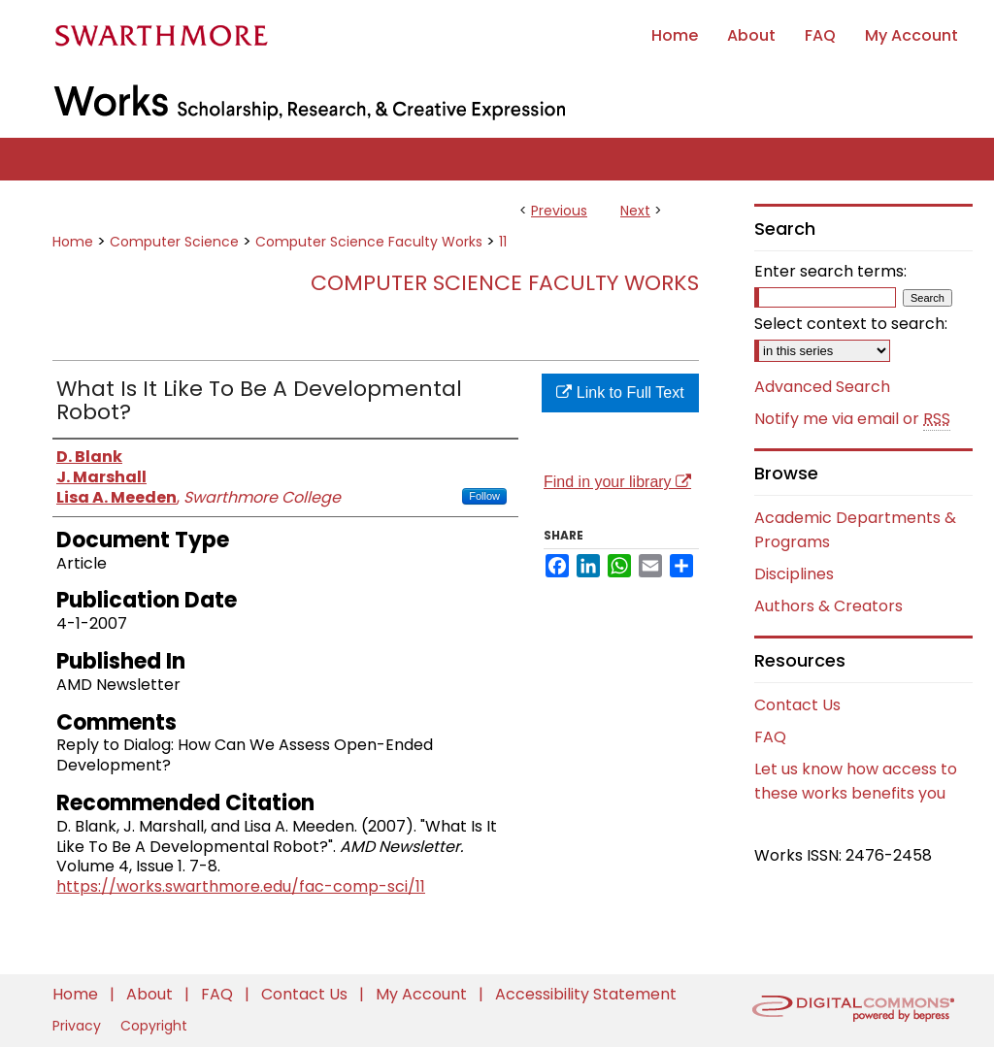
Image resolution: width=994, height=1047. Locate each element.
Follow (484, 496)
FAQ (770, 737)
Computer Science (174, 241)
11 (503, 241)
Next (635, 210)
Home (72, 241)
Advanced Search (822, 387)
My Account (423, 994)
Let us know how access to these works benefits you (855, 781)
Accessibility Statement (586, 994)
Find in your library (617, 482)
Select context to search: (850, 323)
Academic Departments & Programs (855, 530)
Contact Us (797, 705)
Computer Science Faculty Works (368, 241)
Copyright (153, 1025)
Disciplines (794, 574)
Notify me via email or (852, 419)
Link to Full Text (619, 392)
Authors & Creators (828, 606)
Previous (559, 210)
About (151, 994)
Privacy (78, 1025)
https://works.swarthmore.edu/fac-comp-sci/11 (240, 886)
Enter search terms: (830, 271)
